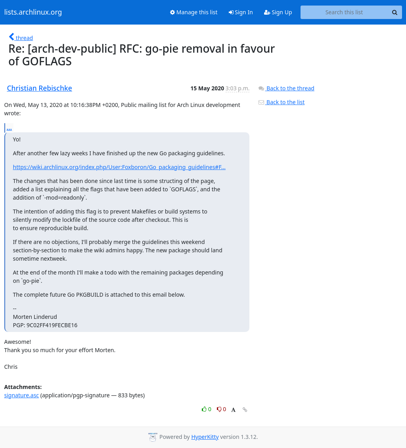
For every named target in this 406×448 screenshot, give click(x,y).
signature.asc (21, 395)
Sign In (241, 12)
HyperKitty (204, 436)
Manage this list (194, 12)
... (9, 127)
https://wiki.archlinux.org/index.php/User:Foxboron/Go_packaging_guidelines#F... (119, 167)
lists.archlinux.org (33, 12)
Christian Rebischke (39, 88)
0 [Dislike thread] (221, 409)
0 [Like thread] (207, 409)
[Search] (395, 12)
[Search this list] (344, 12)
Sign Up (278, 12)
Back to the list (281, 102)
